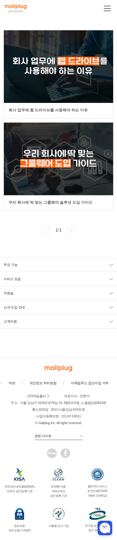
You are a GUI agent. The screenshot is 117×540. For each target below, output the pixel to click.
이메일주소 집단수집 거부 (90, 383)
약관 (11, 383)
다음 (71, 230)
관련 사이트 (58, 436)
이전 (45, 230)
